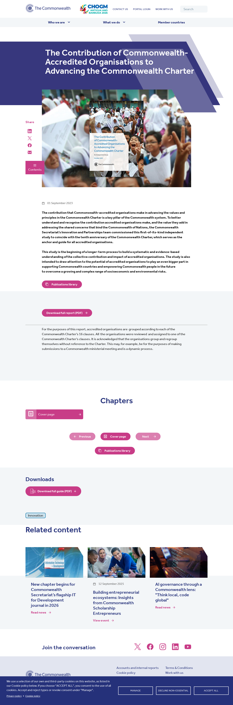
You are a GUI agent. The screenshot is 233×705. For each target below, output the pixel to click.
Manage (135, 690)
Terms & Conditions (179, 668)
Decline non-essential (173, 690)
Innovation (35, 515)
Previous (84, 437)
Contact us (120, 9)
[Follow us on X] (137, 649)
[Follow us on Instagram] (162, 649)
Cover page (46, 414)
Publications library (65, 284)
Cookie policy (125, 673)
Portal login (141, 9)
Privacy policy (14, 696)
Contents (35, 168)
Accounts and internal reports (137, 668)
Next (146, 437)
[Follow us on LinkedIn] (175, 649)
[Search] (194, 9)
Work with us (164, 9)
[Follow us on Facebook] (150, 649)
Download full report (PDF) (65, 313)
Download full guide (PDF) (56, 491)
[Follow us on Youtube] (188, 649)
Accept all (211, 690)
